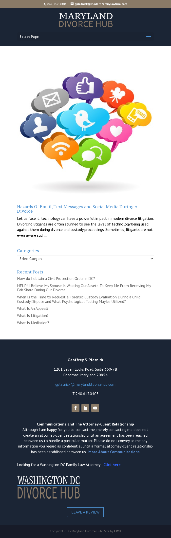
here (117, 464)
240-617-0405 (57, 4)
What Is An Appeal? (33, 308)
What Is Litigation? (33, 315)
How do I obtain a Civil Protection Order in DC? (56, 278)
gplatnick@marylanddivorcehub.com (85, 384)
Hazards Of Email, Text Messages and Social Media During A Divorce (77, 208)
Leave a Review (85, 512)
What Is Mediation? (33, 322)
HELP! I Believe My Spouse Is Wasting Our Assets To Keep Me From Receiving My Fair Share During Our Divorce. (84, 287)
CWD (117, 531)
